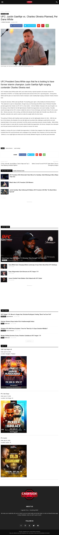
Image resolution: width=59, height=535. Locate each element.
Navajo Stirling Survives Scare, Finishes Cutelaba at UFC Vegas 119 (21, 335)
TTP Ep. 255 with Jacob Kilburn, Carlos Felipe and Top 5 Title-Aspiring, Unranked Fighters (15, 164)
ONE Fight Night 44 (6, 349)
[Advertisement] (29, 7)
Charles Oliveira (9, 148)
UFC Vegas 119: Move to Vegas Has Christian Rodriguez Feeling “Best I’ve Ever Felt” (26, 314)
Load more (29, 341)
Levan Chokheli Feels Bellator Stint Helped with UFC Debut (25, 278)
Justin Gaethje (17, 148)
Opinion (3, 178)
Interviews (3, 330)
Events (2, 323)
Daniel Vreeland (10, 330)
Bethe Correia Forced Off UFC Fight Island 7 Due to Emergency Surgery (45, 164)
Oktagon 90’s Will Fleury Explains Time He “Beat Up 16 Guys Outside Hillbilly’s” (24, 328)
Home (2, 11)
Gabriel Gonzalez (6, 22)
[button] (57, 2)
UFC (7, 13)
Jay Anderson (10, 316)
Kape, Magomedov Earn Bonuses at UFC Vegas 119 (23, 271)
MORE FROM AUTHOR (18, 170)
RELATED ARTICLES (7, 170)
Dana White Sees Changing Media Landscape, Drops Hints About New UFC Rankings (33, 265)
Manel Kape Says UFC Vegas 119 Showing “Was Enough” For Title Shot (24, 258)
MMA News (3, 13)
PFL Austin (4, 438)
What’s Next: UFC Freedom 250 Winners (21, 182)
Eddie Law (7, 323)
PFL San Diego (5, 393)
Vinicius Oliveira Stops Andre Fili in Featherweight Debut (17, 321)
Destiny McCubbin (12, 260)
